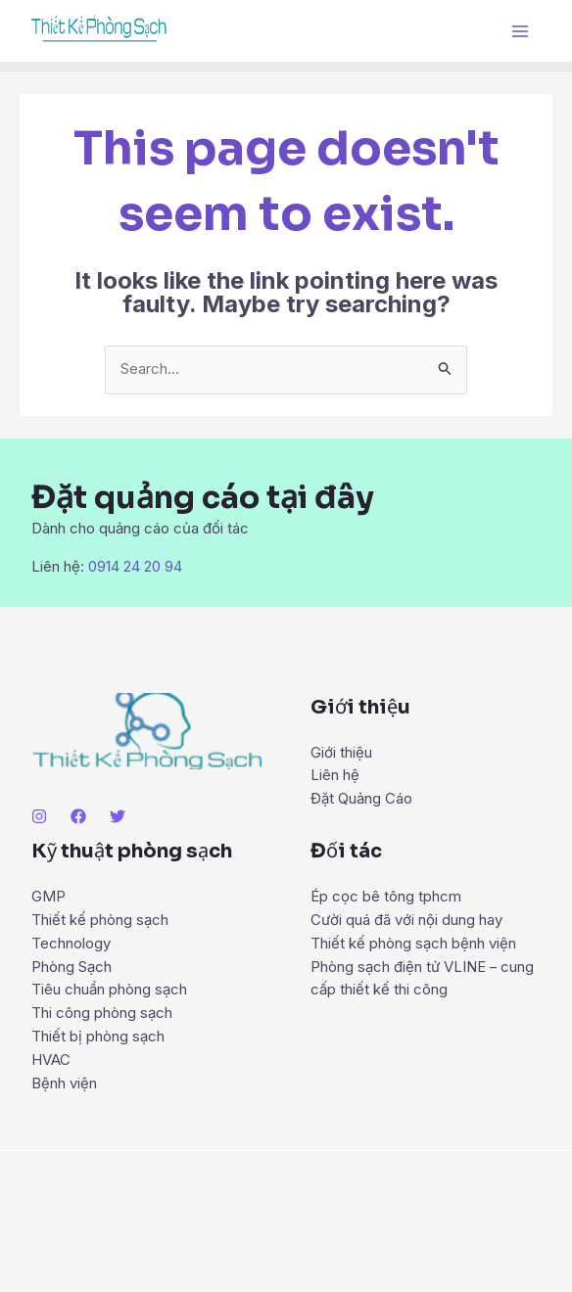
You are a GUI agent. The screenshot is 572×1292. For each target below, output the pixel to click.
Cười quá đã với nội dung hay (406, 919)
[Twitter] (117, 815)
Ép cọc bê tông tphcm (385, 896)
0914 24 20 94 (135, 566)
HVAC (51, 1060)
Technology (71, 943)
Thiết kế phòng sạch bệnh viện (413, 943)
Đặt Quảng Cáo (361, 799)
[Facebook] (78, 815)
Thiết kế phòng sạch (99, 919)
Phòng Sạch (71, 966)
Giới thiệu (341, 752)
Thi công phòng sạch (101, 1013)
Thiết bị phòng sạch (98, 1037)
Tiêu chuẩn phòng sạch (109, 990)
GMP (48, 896)
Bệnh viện (64, 1084)
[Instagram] (39, 815)
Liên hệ (334, 775)
